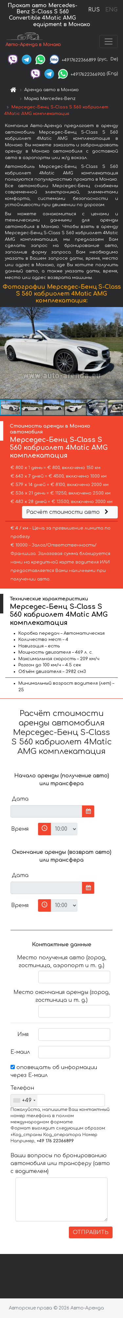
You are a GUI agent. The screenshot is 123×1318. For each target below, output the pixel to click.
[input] (46, 811)
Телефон (21, 1088)
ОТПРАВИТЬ (91, 1232)
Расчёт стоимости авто (68, 512)
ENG (111, 10)
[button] (117, 353)
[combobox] (24, 1100)
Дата (20, 799)
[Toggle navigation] (108, 41)
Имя (23, 1034)
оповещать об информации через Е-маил (53, 1071)
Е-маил (20, 1052)
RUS (94, 10)
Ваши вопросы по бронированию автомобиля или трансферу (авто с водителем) (60, 1163)
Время (20, 829)
